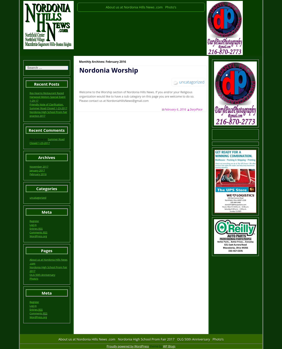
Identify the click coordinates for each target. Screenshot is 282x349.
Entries (36, 229)
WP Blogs (169, 346)
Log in (33, 225)
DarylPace (196, 109)
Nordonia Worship (108, 70)
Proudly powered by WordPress (128, 346)
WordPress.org (38, 236)
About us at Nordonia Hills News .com (134, 7)
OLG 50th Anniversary (42, 275)
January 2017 (37, 170)
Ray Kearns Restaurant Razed (47, 93)
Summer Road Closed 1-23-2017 (48, 108)
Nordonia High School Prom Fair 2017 (146, 339)
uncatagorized (38, 197)
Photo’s (170, 7)
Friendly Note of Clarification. (47, 104)
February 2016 (38, 174)
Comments (38, 232)
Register (34, 221)
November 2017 (39, 166)
